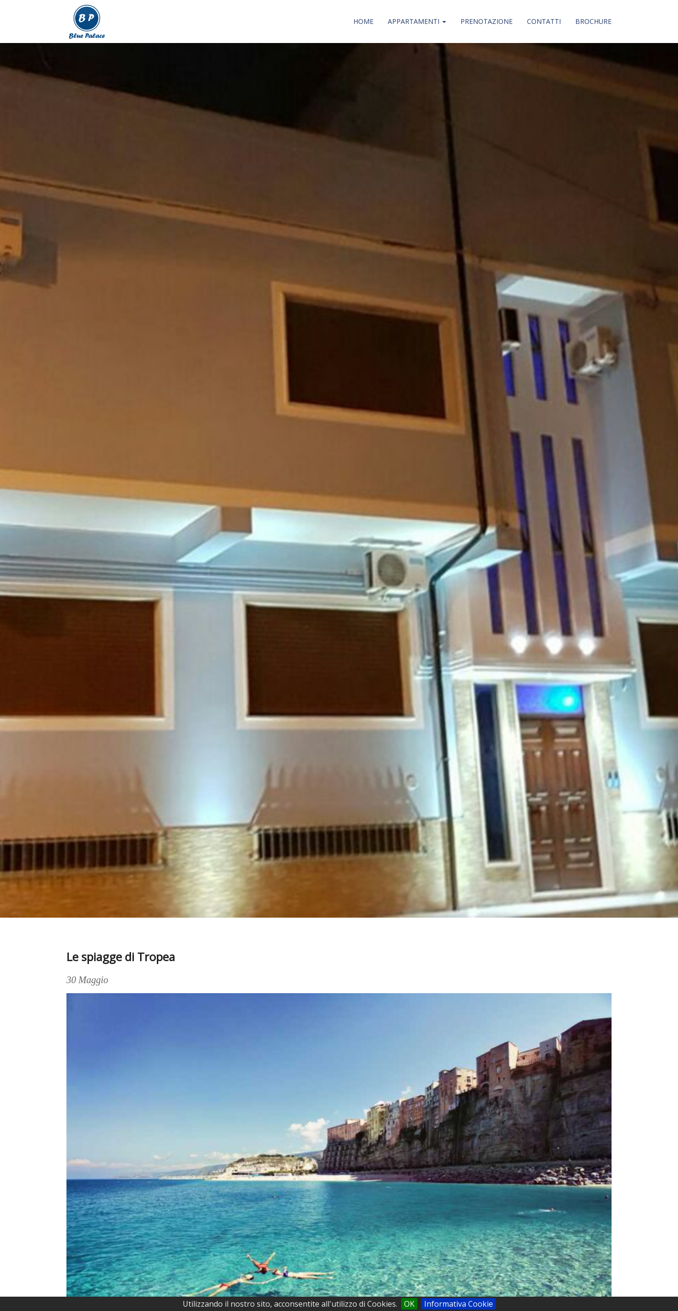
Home (363, 21)
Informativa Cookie (458, 1304)
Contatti (544, 21)
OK (409, 1304)
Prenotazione (486, 21)
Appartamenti (417, 21)
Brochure (593, 21)
